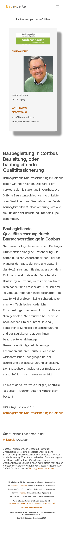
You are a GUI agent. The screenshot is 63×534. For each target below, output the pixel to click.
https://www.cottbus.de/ (41, 468)
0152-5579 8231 (19, 112)
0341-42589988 (19, 108)
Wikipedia (9, 439)
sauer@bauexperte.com (23, 117)
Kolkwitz (23, 486)
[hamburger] (57, 6)
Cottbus (14, 486)
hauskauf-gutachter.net (30, 503)
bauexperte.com (13, 503)
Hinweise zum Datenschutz (31, 508)
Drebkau (22, 493)
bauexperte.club (49, 503)
